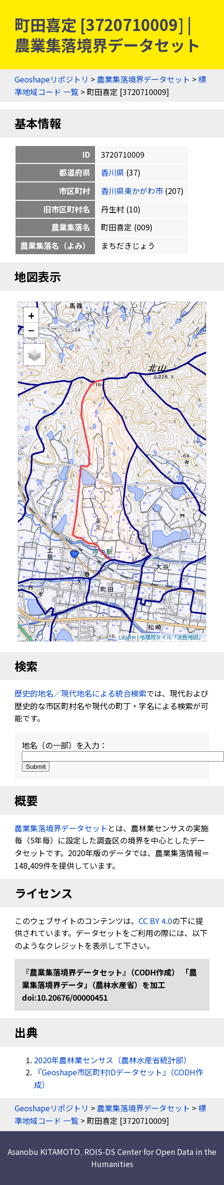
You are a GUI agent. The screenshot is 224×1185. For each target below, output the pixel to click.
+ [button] (31, 315)
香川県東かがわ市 (132, 190)
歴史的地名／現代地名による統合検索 (80, 693)
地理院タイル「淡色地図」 (172, 637)
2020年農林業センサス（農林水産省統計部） (112, 1060)
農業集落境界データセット (143, 79)
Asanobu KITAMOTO (44, 1151)
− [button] (31, 330)
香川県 (112, 172)
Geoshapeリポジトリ (52, 79)
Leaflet (127, 637)
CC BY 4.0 (155, 920)
